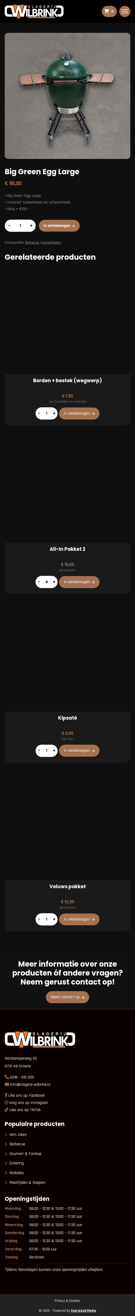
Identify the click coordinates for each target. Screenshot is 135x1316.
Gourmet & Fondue (25, 1153)
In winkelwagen (57, 225)
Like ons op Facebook (26, 1095)
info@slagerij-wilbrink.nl (30, 1084)
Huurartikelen (51, 242)
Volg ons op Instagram (28, 1102)
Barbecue (32, 242)
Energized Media (83, 1310)
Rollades (16, 1173)
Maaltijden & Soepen (27, 1182)
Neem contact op (65, 997)
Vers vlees (18, 1134)
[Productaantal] (20, 226)
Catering (16, 1163)
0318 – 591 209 (22, 1077)
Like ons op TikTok (24, 1109)
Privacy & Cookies (67, 1301)
